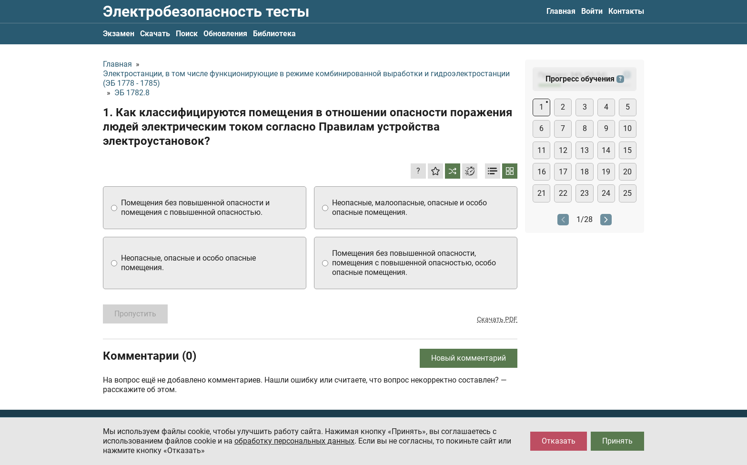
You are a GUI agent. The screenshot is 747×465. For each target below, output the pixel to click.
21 (541, 193)
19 (606, 171)
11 (541, 150)
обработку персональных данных (294, 440)
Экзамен (118, 33)
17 (563, 171)
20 (627, 171)
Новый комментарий (468, 358)
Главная (560, 11)
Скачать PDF (497, 319)
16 (541, 171)
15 (627, 150)
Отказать (558, 440)
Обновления (225, 33)
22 (563, 193)
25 (627, 193)
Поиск (187, 33)
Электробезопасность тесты (206, 11)
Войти (592, 11)
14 (606, 150)
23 (584, 193)
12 (563, 150)
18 (584, 171)
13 (584, 150)
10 (627, 128)
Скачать (155, 33)
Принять (617, 440)
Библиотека (274, 33)
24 (606, 193)
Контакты (626, 11)
